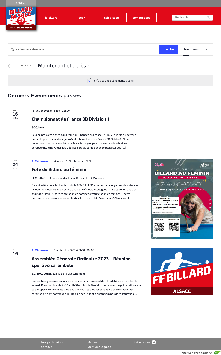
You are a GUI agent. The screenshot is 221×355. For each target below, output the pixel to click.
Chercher (168, 49)
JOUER (81, 17)
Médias (92, 342)
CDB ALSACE (111, 17)
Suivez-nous (142, 342)
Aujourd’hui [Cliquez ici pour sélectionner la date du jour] (26, 65)
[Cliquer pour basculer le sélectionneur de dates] (64, 65)
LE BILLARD (51, 17)
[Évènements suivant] (14, 66)
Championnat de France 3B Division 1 (70, 119)
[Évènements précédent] (9, 66)
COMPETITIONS (141, 17)
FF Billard (21, 3)
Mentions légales (99, 346)
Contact (46, 346)
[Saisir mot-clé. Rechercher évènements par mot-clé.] (83, 49)
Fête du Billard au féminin (59, 169)
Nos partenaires (52, 342)
